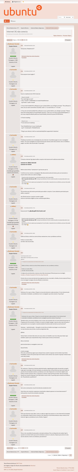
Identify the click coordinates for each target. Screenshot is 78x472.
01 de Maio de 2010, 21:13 (29, 430)
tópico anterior (57, 35)
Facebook (24, 57)
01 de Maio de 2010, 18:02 (29, 233)
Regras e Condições (61, 470)
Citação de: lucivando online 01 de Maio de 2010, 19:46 (33, 312)
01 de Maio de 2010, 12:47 (29, 136)
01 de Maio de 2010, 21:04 (29, 384)
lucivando (13, 69)
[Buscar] (64, 17)
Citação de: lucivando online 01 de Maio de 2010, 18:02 (33, 261)
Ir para (49, 455)
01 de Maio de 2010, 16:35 (29, 188)
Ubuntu (32, 465)
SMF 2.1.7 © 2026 (8, 469)
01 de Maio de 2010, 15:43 (29, 156)
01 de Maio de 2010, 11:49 (29, 90)
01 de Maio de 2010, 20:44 (29, 365)
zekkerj (13, 154)
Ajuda (54, 470)
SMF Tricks (19, 463)
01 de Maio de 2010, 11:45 (29, 71)
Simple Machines (18, 469)
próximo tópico (67, 35)
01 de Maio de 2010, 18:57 (26, 255)
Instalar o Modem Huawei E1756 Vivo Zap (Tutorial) (34, 275)
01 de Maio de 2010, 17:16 (29, 207)
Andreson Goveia (13, 44)
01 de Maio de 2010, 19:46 (29, 289)
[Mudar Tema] (23, 1)
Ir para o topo (10, 448)
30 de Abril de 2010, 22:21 (29, 45)
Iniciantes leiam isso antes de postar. (30, 56)
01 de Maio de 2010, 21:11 (29, 410)
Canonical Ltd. (7, 467)
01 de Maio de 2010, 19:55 (29, 308)
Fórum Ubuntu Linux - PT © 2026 (65, 468)
